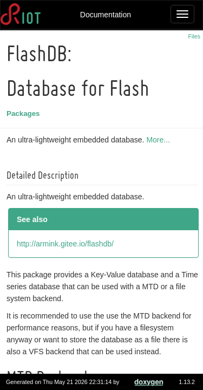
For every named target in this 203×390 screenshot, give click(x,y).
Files (194, 36)
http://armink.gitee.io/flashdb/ (66, 243)
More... (160, 139)
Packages (25, 113)
